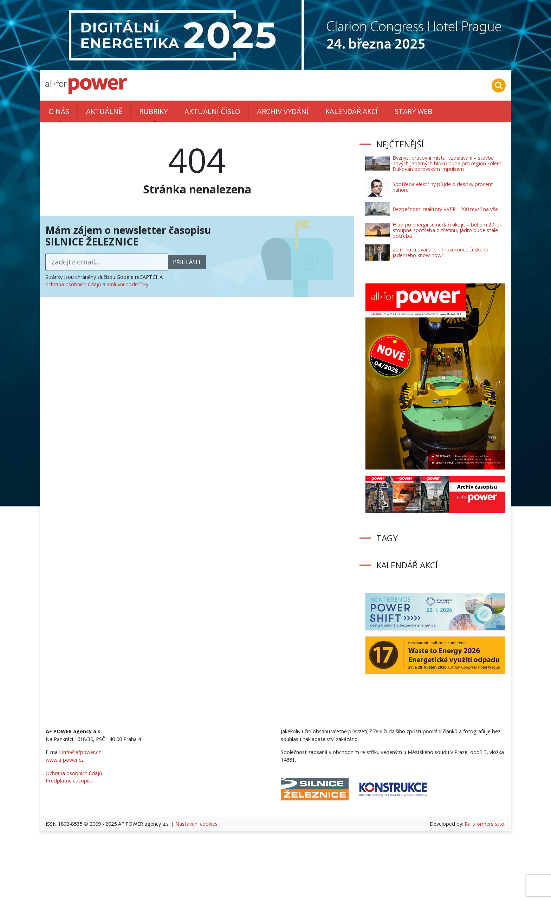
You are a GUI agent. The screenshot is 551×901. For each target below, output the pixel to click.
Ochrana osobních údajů (74, 773)
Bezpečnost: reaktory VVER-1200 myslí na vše (445, 209)
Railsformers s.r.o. (485, 823)
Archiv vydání (283, 111)
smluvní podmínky (127, 284)
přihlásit (187, 262)
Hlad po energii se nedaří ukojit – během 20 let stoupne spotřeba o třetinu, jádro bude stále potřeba (447, 230)
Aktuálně (104, 111)
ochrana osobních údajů (73, 284)
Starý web (413, 111)
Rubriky (153, 111)
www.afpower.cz (65, 759)
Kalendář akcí (351, 111)
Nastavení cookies (196, 823)
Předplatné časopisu (69, 780)
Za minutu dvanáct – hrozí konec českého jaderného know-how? (440, 252)
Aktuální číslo (212, 111)
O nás (58, 111)
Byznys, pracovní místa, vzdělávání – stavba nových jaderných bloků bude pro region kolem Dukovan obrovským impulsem (447, 163)
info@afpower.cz (81, 752)
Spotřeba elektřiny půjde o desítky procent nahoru (443, 187)
